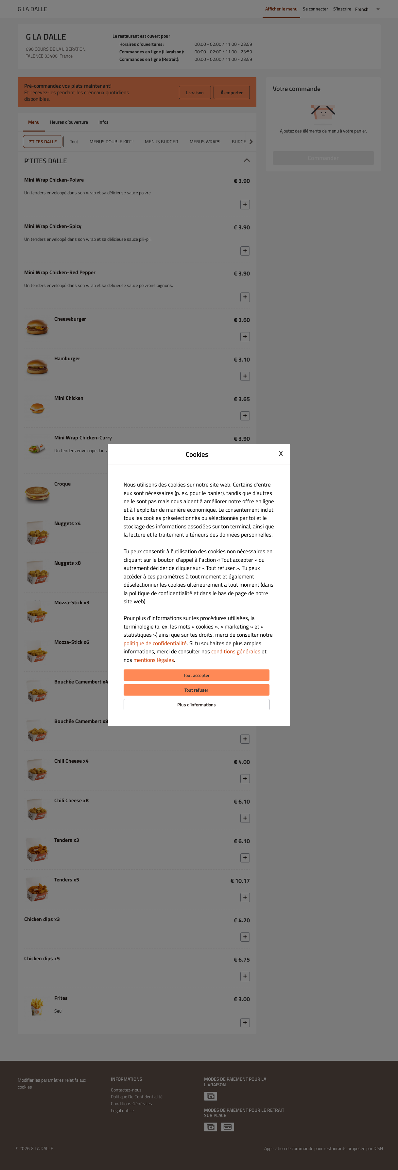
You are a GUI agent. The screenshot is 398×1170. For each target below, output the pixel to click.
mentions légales (153, 660)
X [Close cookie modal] (281, 453)
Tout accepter (196, 675)
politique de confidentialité (155, 643)
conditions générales (235, 651)
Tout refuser (196, 689)
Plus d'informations (196, 704)
